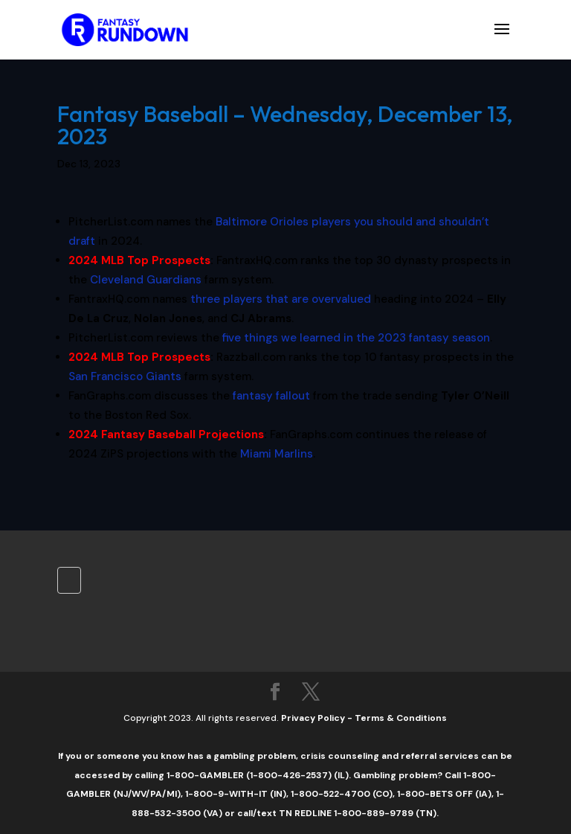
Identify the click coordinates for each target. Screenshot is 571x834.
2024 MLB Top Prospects (139, 260)
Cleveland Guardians (145, 279)
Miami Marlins (276, 453)
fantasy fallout (271, 395)
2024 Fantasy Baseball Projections (166, 434)
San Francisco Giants (124, 376)
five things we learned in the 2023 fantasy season (356, 337)
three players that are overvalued (280, 299)
